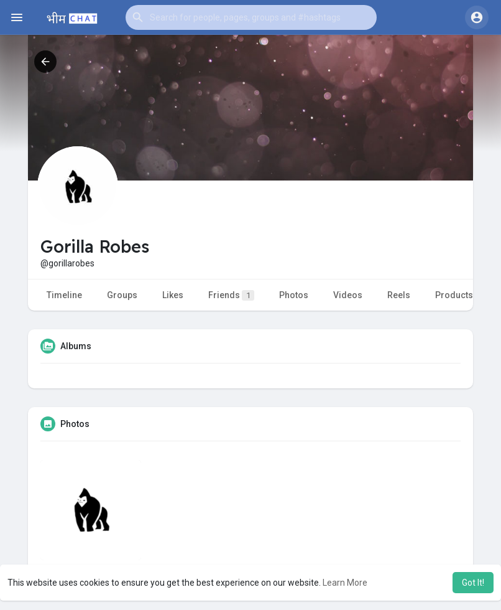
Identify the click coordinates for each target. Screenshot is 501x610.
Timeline (64, 295)
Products (454, 295)
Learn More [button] (345, 583)
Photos (293, 295)
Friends (231, 295)
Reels (398, 295)
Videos (347, 295)
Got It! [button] (473, 583)
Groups (122, 295)
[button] (251, 17)
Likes (172, 295)
